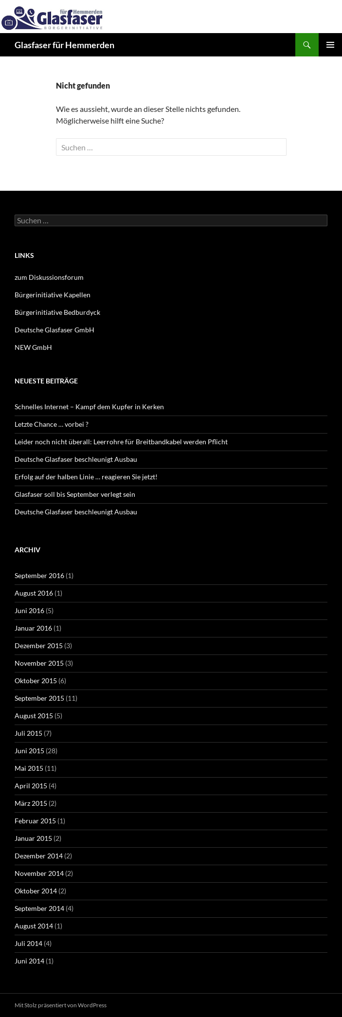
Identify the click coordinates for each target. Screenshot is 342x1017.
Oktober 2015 (36, 680)
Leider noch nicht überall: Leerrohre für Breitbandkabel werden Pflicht (121, 441)
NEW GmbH (33, 347)
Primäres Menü (330, 44)
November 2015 (39, 663)
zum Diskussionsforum (49, 277)
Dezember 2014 (39, 856)
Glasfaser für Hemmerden (64, 44)
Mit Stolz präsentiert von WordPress (61, 1005)
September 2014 (39, 908)
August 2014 (34, 926)
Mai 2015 (29, 768)
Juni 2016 (29, 610)
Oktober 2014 (36, 891)
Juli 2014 (28, 943)
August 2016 (34, 593)
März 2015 (31, 803)
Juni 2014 (29, 961)
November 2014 (39, 873)
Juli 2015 (28, 733)
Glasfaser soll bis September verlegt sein (75, 494)
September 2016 (39, 575)
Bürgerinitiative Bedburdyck (57, 312)
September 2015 (39, 698)
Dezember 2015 (39, 645)
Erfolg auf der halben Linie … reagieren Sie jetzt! (86, 476)
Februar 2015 (35, 821)
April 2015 (31, 785)
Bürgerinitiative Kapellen (52, 295)
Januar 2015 (33, 838)
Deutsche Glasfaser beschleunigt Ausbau (76, 459)
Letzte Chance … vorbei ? (52, 424)
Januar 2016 (33, 628)
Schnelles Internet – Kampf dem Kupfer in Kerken (89, 406)
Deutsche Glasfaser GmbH (54, 330)
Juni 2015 (29, 750)
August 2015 (34, 715)
